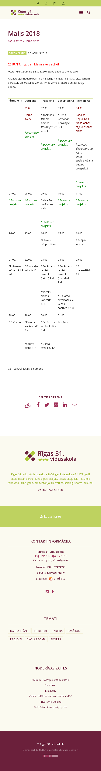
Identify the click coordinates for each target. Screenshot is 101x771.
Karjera (57, 631)
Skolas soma (36, 639)
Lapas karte (50, 516)
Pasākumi (74, 631)
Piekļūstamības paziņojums (50, 707)
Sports (56, 639)
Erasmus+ (50, 685)
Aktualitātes (15, 41)
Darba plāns (32, 41)
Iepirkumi (40, 631)
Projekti (16, 639)
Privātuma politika (50, 701)
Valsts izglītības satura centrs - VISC (50, 696)
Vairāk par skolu (50, 490)
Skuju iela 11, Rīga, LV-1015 (50, 556)
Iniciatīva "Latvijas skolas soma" (50, 679)
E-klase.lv (50, 690)
